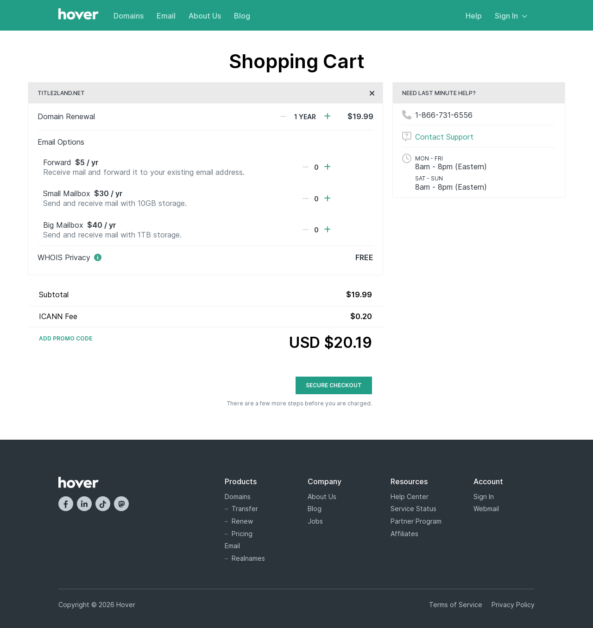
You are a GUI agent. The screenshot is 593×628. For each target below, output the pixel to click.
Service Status (413, 509)
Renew (242, 521)
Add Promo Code (65, 338)
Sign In (511, 15)
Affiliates (404, 534)
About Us (205, 15)
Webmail (486, 509)
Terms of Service (455, 605)
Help (474, 15)
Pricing (242, 534)
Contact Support (444, 136)
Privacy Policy (513, 605)
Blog (242, 15)
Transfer (245, 509)
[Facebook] (65, 503)
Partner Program (416, 521)
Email (166, 15)
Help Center (410, 496)
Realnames (248, 558)
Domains (129, 15)
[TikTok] (102, 503)
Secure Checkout (334, 385)
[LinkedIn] (84, 503)
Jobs (315, 521)
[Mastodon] (121, 503)
